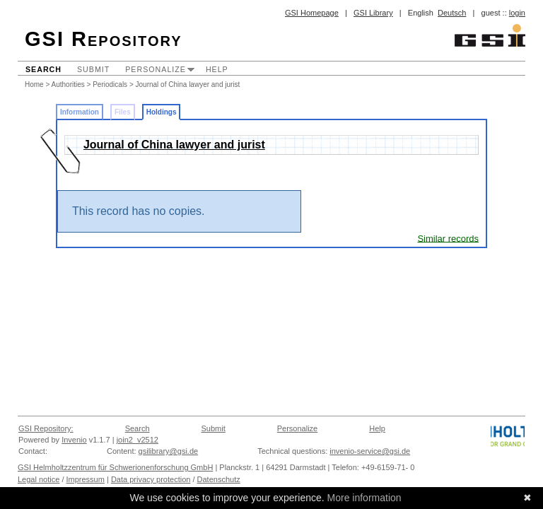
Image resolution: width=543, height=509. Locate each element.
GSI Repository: (46, 428)
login (517, 12)
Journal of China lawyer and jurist (188, 84)
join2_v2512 (137, 439)
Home (34, 84)
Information (79, 112)
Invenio (74, 439)
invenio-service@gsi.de (369, 451)
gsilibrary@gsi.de (169, 451)
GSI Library (373, 12)
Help (217, 69)
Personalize (155, 69)
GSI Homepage (312, 12)
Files (123, 112)
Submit (93, 69)
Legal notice (38, 479)
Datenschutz (218, 479)
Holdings (161, 112)
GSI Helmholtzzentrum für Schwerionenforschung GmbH (115, 467)
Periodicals (110, 84)
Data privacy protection (151, 479)
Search (43, 69)
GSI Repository (103, 39)
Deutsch (452, 12)
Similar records (448, 238)
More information (364, 497)
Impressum (85, 479)
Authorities (68, 84)
